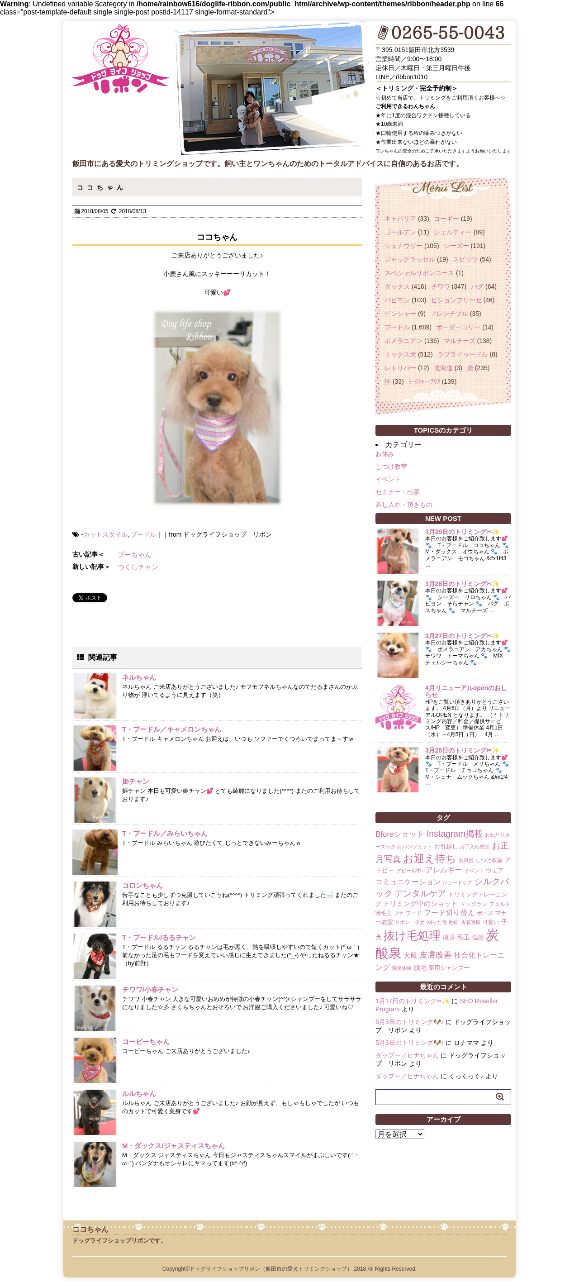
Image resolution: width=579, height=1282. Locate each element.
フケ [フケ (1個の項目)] (398, 913)
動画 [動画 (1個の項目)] (454, 922)
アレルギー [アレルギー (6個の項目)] (444, 870)
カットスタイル (105, 534)
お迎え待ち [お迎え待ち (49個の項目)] (429, 858)
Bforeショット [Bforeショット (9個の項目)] (399, 834)
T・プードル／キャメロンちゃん (171, 729)
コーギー (446, 218)
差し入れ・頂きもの (403, 504)
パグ (477, 286)
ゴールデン (400, 232)
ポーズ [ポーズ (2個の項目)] (485, 913)
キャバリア (400, 218)
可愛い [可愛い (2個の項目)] (491, 922)
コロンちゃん (142, 885)
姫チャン (135, 781)
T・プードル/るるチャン (159, 937)
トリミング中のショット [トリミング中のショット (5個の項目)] (420, 903)
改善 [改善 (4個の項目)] (449, 937)
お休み (384, 454)
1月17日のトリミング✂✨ (412, 1001)
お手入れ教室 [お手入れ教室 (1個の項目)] (474, 846)
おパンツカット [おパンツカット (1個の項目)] (414, 846)
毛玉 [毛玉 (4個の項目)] (463, 937)
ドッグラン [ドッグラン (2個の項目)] (473, 904)
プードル (143, 534)
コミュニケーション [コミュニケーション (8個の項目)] (408, 881)
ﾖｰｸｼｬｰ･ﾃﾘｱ (424, 381)
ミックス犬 (400, 354)
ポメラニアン (403, 340)
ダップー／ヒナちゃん (407, 1055)
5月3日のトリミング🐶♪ (409, 1021)
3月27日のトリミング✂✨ (462, 635)
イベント (388, 479)
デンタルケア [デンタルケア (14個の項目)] (420, 893)
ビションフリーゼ (456, 300)
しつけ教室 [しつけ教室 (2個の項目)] (489, 860)
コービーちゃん (146, 1041)
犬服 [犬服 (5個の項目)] (410, 955)
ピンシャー (400, 313)
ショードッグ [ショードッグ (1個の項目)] (457, 882)
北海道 (443, 368)
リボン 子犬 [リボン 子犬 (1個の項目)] (410, 922)
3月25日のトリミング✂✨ (462, 750)
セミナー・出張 (397, 492)
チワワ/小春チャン (150, 989)
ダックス (397, 286)
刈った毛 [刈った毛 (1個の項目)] (437, 922)
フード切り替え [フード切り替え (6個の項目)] (449, 912)
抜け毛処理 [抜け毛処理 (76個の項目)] (412, 935)
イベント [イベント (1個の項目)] (474, 870)
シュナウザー (403, 245)
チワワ (440, 286)
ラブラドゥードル (462, 354)
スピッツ (465, 259)
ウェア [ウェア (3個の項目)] (494, 870)
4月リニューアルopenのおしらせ (466, 691)
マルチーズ (459, 340)
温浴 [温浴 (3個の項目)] (478, 937)
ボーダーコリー (458, 327)
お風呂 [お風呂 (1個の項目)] (466, 860)
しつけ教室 (391, 466)
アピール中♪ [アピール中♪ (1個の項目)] (409, 870)
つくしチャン (138, 567)
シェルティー (453, 232)
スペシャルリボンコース (419, 272)
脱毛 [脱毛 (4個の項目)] (420, 967)
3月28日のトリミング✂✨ (462, 583)
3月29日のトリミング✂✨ (462, 531)
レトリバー (400, 368)
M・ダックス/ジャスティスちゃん (173, 1145)
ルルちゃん (139, 1093)
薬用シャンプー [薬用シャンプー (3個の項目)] (449, 967)
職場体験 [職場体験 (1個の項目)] (402, 968)
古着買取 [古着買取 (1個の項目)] (471, 922)
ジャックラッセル (409, 259)
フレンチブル (449, 313)
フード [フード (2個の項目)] (414, 913)
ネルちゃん (139, 677)
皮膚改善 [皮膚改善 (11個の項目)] (435, 954)
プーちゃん (135, 554)
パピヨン (397, 300)
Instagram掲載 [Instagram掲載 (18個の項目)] (455, 834)
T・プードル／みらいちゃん (165, 833)
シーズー (456, 245)
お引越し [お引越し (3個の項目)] (446, 846)
